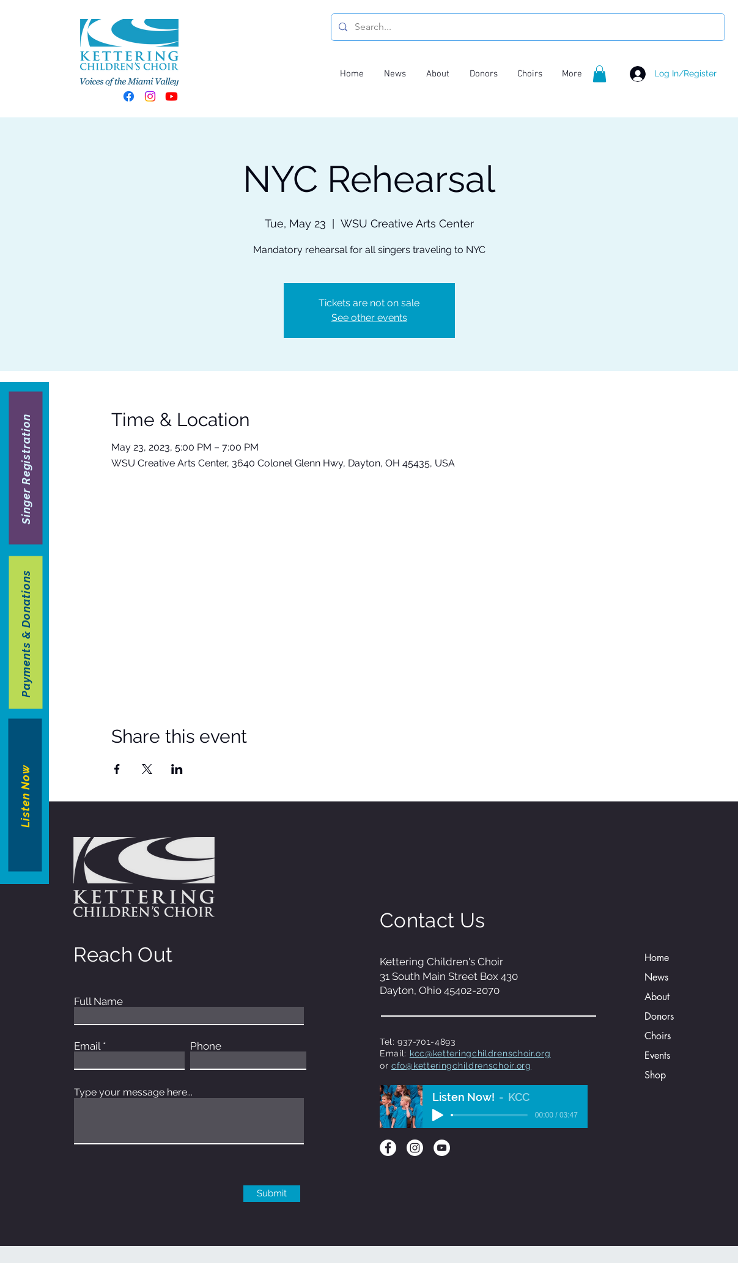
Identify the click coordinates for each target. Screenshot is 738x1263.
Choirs (657, 1035)
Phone (205, 1046)
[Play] (437, 1115)
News (656, 977)
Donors (659, 1016)
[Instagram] (150, 96)
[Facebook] (129, 96)
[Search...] (527, 27)
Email (87, 1046)
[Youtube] (171, 96)
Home (656, 957)
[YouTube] (442, 1148)
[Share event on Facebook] (117, 769)
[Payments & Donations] (26, 632)
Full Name (98, 1001)
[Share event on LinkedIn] (177, 769)
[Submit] (271, 1193)
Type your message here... (133, 1092)
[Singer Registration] (26, 467)
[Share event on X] (147, 769)
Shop (655, 1075)
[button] (599, 73)
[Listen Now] (25, 794)
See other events (369, 317)
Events (657, 1055)
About (657, 996)
